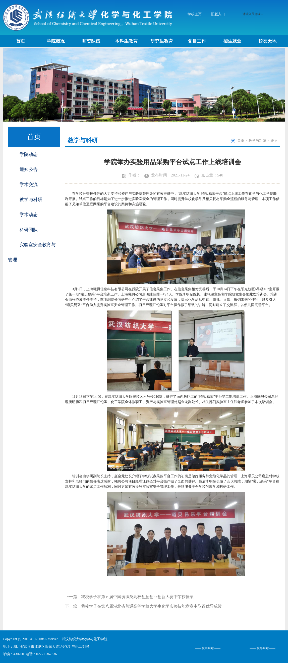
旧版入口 (218, 14)
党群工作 (197, 41)
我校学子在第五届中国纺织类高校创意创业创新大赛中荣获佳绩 (137, 597)
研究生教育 (161, 41)
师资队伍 (91, 41)
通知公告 (29, 169)
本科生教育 (126, 41)
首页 (20, 41)
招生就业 (232, 41)
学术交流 (29, 184)
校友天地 (267, 41)
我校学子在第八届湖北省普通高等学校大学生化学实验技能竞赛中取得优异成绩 (151, 606)
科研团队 (29, 229)
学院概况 (56, 41)
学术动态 (29, 214)
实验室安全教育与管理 (32, 247)
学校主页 (195, 14)
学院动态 (29, 154)
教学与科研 (31, 199)
